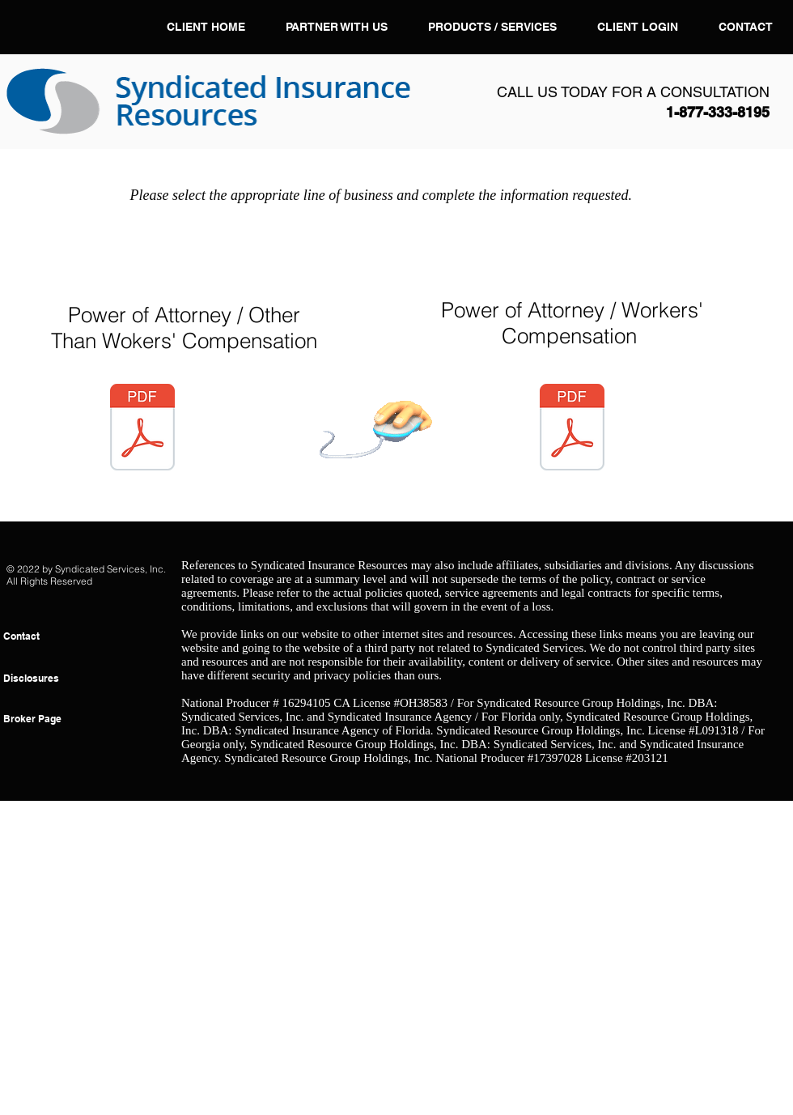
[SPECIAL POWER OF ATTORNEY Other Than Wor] (142, 429)
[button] (492, 27)
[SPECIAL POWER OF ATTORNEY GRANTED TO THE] (572, 429)
